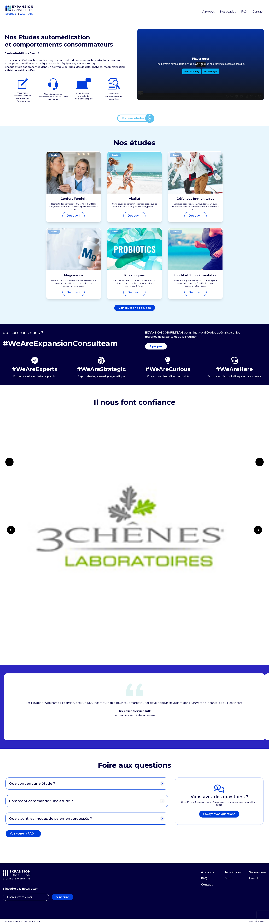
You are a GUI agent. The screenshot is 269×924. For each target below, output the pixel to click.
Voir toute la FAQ (22, 833)
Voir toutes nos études (134, 307)
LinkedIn (254, 878)
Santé (228, 878)
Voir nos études (133, 118)
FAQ (244, 11)
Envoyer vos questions (219, 814)
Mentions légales (256, 921)
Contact (258, 11)
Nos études (228, 11)
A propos (208, 11)
